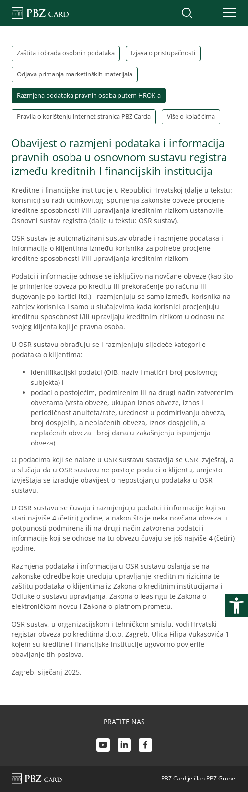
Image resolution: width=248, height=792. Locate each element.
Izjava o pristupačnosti (163, 53)
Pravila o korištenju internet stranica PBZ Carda (84, 116)
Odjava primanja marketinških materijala (74, 74)
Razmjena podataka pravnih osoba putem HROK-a (89, 95)
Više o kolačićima (191, 116)
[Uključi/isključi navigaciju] (226, 13)
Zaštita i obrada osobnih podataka (66, 53)
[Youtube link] (103, 746)
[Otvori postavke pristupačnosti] (236, 605)
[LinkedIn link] (124, 746)
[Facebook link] (145, 746)
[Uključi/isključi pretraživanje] (187, 13)
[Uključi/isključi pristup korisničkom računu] (207, 13)
